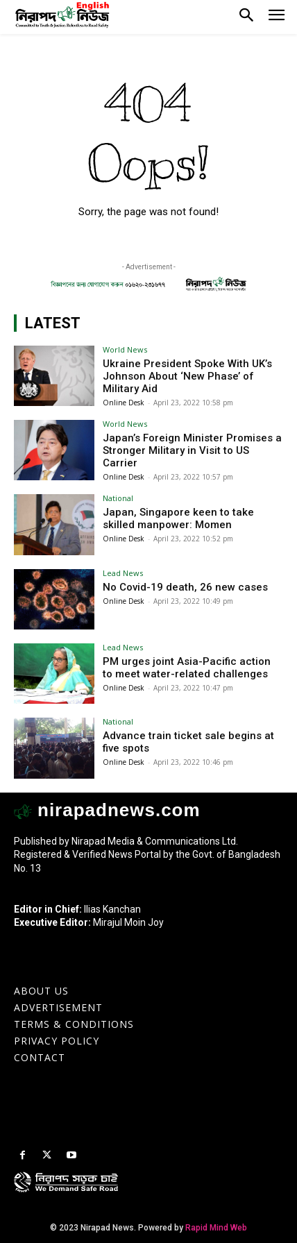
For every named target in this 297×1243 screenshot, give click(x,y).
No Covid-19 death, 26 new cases (185, 587)
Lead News (123, 573)
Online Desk (123, 402)
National (118, 498)
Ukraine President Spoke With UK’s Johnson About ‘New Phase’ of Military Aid (187, 376)
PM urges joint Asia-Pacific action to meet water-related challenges (187, 667)
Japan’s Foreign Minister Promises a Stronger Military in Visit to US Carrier (192, 450)
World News (125, 349)
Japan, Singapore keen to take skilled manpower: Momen (178, 518)
